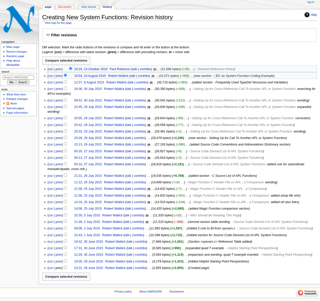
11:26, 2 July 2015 (87, 222)
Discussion (64, 6)
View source (88, 6)
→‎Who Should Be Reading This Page (213, 215)
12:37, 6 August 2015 (89, 82)
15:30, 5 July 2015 (87, 215)
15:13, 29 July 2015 (88, 144)
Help (314, 15)
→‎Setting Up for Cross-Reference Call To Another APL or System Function (242, 89)
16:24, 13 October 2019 (91, 69)
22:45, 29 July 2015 (88, 107)
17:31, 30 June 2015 (88, 248)
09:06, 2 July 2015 (87, 228)
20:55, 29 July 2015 (88, 118)
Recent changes (16, 51)
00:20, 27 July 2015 (88, 151)
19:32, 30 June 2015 (88, 241)
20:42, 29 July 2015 (88, 125)
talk (134, 69)
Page (48, 6)
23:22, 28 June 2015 (88, 268)
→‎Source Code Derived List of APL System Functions (225, 151)
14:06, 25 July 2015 (88, 208)
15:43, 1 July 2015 (87, 235)
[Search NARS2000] (18, 77)
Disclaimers (176, 291)
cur (50, 76)
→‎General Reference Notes (214, 69)
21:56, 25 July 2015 (88, 195)
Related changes (17, 98)
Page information (17, 112)
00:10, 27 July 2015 (88, 164)
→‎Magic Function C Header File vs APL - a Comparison (224, 182)
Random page (15, 56)
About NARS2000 (150, 291)
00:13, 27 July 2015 (88, 158)
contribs (145, 69)
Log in (311, 2)
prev (59, 69)
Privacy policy (123, 291)
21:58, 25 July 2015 (88, 189)
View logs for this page (58, 22)
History (107, 6)
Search (6, 71)
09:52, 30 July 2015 (88, 100)
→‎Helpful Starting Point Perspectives (251, 248)
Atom (13, 103)
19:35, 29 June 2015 (88, 261)
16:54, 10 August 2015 (90, 76)
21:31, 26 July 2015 (88, 176)
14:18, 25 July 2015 (88, 202)
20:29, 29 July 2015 (88, 138)
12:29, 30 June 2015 (88, 254)
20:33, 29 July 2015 (88, 131)
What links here (16, 94)
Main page (13, 46)
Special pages (15, 108)
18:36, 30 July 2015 (88, 89)
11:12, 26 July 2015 (88, 182)
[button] (179, 35)
